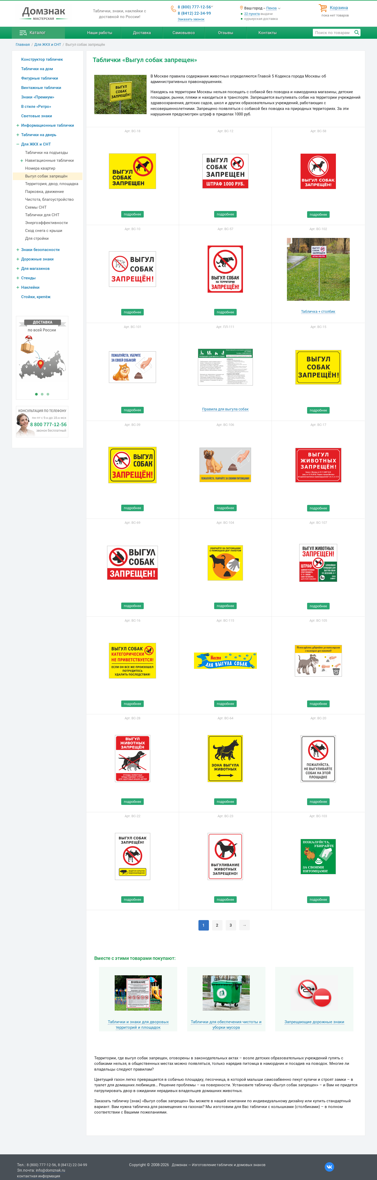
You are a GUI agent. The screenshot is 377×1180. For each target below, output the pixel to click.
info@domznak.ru (50, 1170)
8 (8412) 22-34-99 (194, 13)
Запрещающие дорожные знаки (314, 1022)
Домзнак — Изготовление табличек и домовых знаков (218, 1165)
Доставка (142, 32)
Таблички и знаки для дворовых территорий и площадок (138, 1025)
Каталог (38, 32)
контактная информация (38, 1176)
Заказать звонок (191, 19)
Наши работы (99, 32)
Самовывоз (184, 32)
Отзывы (225, 32)
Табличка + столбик (318, 311)
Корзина (339, 7)
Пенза (271, 8)
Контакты (267, 32)
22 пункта (252, 14)
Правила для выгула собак (225, 409)
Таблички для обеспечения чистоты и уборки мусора (226, 1025)
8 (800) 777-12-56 (194, 7)
